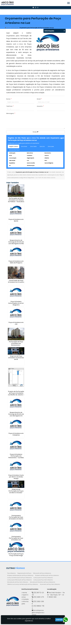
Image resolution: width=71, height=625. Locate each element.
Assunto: (40, 106)
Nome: (9, 99)
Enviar (35, 132)
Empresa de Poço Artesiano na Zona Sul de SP (16, 357)
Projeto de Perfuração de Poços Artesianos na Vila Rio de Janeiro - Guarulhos (16, 394)
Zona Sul (42, 146)
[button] (68, 3)
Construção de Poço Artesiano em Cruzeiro (16, 281)
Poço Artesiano (11, 573)
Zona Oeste (33, 146)
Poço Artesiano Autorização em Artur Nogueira (16, 303)
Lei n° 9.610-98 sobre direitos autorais (45, 177)
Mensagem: (10, 113)
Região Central (13, 146)
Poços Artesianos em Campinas (16, 434)
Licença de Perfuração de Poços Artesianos (19, 577)
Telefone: (10, 106)
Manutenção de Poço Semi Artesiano (17, 582)
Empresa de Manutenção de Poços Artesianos (20, 575)
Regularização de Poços (24, 573)
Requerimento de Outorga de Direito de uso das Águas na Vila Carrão (16, 242)
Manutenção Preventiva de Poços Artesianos (42, 582)
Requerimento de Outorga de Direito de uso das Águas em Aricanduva (16, 414)
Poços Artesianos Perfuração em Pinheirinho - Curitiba (16, 456)
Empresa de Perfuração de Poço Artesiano (47, 575)
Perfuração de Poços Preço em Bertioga (16, 554)
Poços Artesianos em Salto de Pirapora (16, 262)
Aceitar (59, 620)
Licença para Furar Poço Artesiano (43, 577)
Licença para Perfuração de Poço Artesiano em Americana (16, 539)
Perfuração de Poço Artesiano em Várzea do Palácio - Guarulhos (16, 200)
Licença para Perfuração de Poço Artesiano (19, 580)
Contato (26, 599)
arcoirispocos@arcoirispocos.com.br (38, 612)
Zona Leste (51, 146)
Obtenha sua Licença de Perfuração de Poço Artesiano (22, 584)
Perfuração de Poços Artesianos (42, 573)
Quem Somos (25, 596)
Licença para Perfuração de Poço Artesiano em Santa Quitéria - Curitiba (16, 518)
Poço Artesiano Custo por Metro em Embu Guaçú (16, 476)
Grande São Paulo (14, 150)
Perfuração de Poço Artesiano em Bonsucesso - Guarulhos (16, 344)
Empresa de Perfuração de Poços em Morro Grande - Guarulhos (16, 491)
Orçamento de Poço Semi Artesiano (50, 584)
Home (25, 593)
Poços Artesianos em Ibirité (16, 220)
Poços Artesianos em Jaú (16, 323)
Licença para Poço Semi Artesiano (43, 580)
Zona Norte (24, 146)
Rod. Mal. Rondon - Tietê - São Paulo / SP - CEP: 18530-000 (56, 595)
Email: (39, 99)
